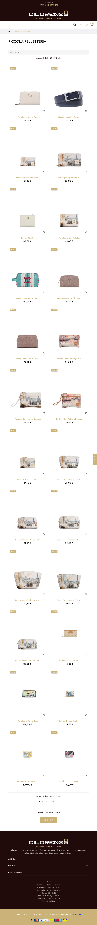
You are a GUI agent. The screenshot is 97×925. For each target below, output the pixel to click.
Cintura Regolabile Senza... (69, 117)
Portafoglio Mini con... (27, 238)
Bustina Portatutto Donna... (28, 479)
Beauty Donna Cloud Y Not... (69, 298)
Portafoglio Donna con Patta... (69, 721)
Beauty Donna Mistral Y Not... (28, 298)
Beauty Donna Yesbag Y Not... (69, 479)
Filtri (95, 460)
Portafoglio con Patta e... (69, 238)
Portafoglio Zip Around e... (69, 177)
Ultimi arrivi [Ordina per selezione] (49, 52)
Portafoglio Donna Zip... (28, 117)
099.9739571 (51, 5)
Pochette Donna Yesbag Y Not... (69, 358)
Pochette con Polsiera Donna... (28, 419)
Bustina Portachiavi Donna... (27, 177)
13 (53, 801)
